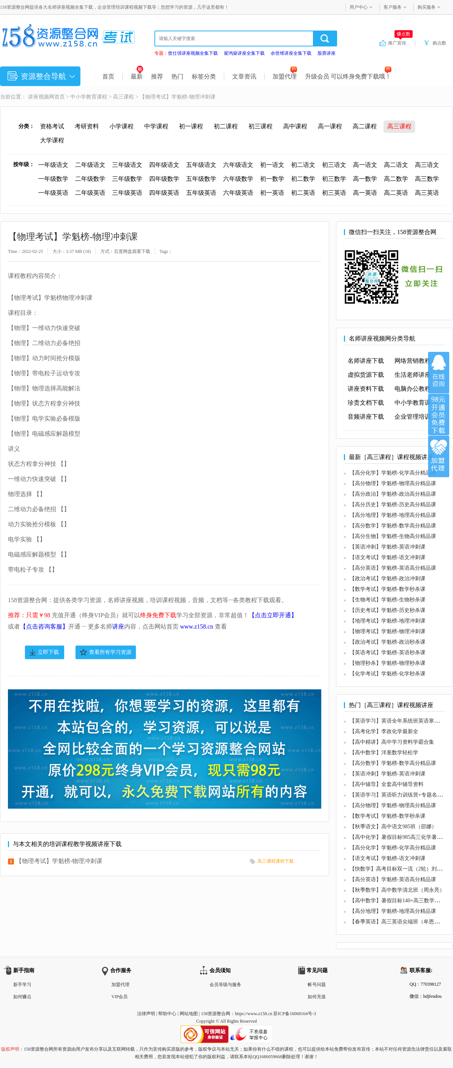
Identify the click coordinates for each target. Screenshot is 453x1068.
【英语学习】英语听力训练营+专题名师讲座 (401, 795)
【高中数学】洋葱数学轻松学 (384, 752)
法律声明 (146, 1013)
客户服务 (393, 7)
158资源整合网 (215, 1013)
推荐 (157, 76)
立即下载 (48, 652)
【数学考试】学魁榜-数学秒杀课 (387, 589)
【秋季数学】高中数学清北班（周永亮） (397, 890)
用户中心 (359, 7)
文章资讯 (244, 76)
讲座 (118, 626)
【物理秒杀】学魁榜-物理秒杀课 (387, 663)
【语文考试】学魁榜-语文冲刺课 (387, 557)
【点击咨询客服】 (44, 626)
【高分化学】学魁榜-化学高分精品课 (393, 473)
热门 (177, 76)
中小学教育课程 (88, 97)
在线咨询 (438, 372)
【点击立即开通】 (273, 615)
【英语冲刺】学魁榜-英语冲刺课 (387, 547)
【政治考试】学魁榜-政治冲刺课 (387, 578)
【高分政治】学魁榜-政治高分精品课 (393, 494)
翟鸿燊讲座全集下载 (244, 53)
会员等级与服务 (225, 984)
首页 (108, 76)
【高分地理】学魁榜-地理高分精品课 (393, 515)
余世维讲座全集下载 (291, 53)
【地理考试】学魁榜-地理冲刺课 (387, 621)
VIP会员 (119, 996)
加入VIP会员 (438, 414)
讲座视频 (38, 97)
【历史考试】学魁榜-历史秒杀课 (387, 610)
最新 (137, 76)
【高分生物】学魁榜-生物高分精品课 (393, 536)
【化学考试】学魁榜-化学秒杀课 (387, 674)
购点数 (439, 43)
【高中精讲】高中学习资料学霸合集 (392, 742)
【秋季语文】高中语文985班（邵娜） (393, 826)
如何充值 (317, 996)
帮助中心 (167, 1013)
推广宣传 (400, 43)
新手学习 (22, 984)
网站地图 (189, 1013)
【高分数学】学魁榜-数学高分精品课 (393, 526)
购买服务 (427, 7)
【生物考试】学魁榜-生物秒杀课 (387, 600)
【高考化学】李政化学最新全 (384, 731)
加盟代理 (285, 76)
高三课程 (123, 97)
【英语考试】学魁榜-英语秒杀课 (387, 652)
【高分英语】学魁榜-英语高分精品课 (393, 568)
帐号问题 (317, 984)
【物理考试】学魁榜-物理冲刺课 (59, 861)
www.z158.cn (196, 626)
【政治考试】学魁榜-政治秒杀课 (387, 642)
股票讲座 (326, 53)
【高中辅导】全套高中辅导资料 (387, 784)
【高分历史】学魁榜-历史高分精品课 (393, 504)
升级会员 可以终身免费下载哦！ (348, 76)
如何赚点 (22, 996)
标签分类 (204, 76)
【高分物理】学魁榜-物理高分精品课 (393, 483)
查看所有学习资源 (110, 652)
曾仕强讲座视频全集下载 (193, 53)
